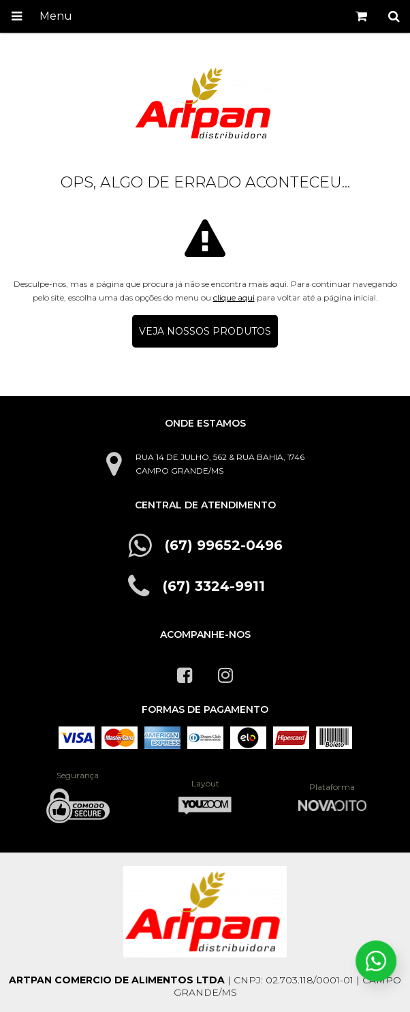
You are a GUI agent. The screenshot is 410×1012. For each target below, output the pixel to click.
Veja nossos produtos (205, 331)
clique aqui (234, 297)
